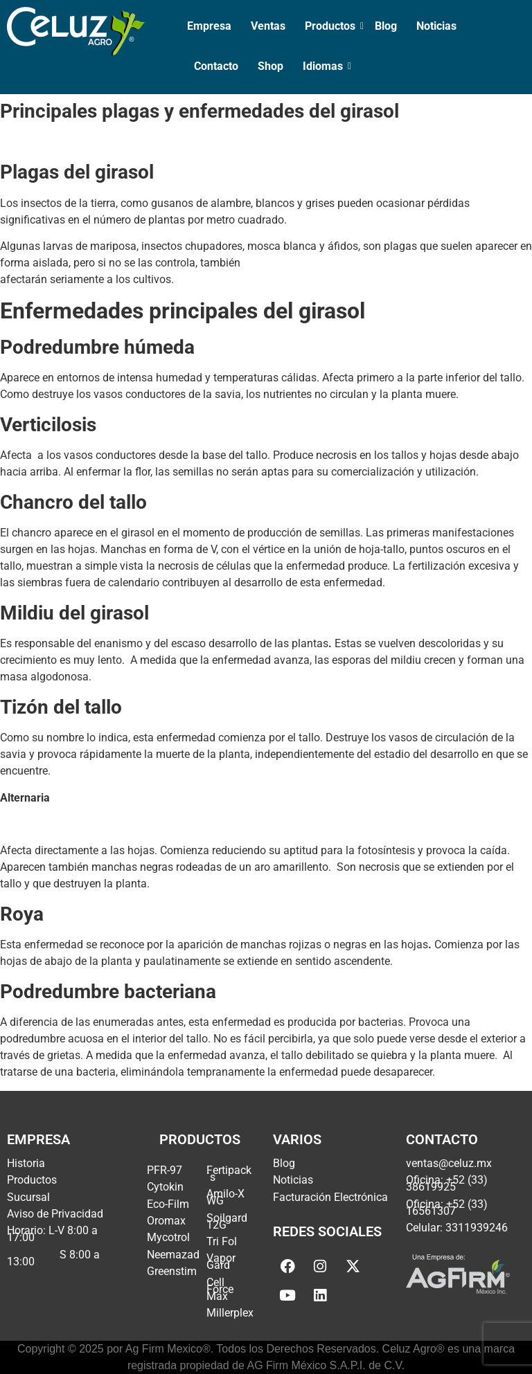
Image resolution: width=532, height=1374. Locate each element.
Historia (26, 1163)
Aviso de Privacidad (55, 1213)
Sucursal (28, 1197)
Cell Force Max (219, 1289)
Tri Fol (221, 1241)
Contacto (216, 66)
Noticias (436, 26)
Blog (386, 26)
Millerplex (230, 1312)
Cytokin (165, 1186)
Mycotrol (168, 1237)
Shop (270, 66)
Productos (331, 26)
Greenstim (172, 1271)
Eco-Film (168, 1204)
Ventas (268, 26)
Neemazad (173, 1254)
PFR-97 (164, 1170)
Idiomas (324, 66)
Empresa (209, 26)
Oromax (166, 1220)
